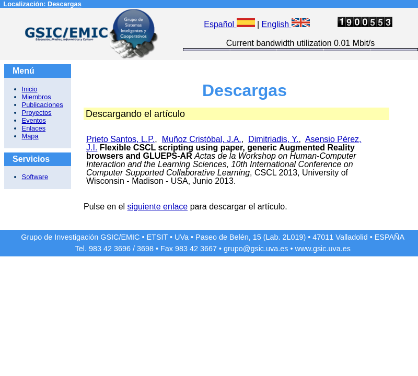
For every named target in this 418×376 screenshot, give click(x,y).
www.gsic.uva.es (323, 248)
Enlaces (34, 128)
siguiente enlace (157, 206)
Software (35, 177)
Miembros (36, 97)
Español (229, 24)
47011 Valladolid (339, 237)
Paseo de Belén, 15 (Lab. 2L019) (250, 237)
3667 (208, 248)
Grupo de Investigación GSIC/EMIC (80, 237)
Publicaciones (42, 105)
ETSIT (157, 237)
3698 (145, 248)
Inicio (30, 89)
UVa (182, 237)
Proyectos (37, 112)
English (286, 24)
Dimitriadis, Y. (273, 139)
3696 (122, 248)
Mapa (30, 136)
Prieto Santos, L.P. (120, 139)
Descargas (65, 4)
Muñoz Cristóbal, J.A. (201, 139)
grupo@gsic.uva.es (256, 248)
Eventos (34, 120)
